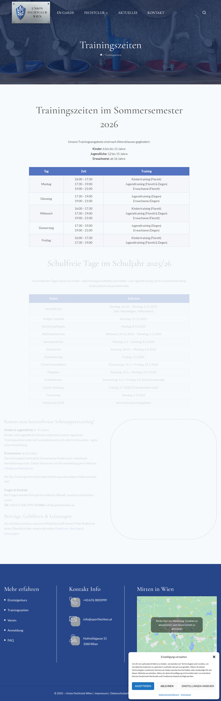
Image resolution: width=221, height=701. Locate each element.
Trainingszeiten (18, 610)
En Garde (65, 12)
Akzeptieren (143, 686)
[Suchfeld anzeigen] (206, 12)
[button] (214, 657)
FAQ (11, 640)
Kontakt (155, 12)
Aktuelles (127, 12)
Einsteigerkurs (17, 600)
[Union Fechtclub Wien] (31, 12)
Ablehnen (167, 686)
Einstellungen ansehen (198, 686)
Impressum (186, 694)
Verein (12, 620)
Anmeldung (15, 630)
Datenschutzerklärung (169, 694)
